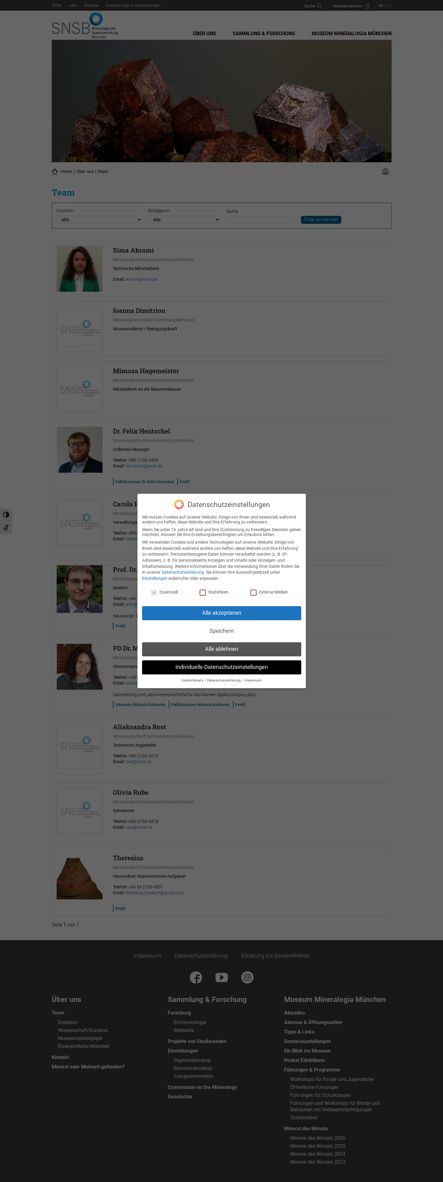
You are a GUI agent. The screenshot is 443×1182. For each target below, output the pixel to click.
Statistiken (214, 588)
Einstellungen (154, 574)
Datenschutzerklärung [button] (224, 676)
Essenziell (164, 588)
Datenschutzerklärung (183, 568)
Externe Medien (269, 588)
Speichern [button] (221, 627)
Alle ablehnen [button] (221, 645)
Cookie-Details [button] (192, 676)
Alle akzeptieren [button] (221, 609)
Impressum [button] (253, 676)
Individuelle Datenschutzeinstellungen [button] (221, 663)
